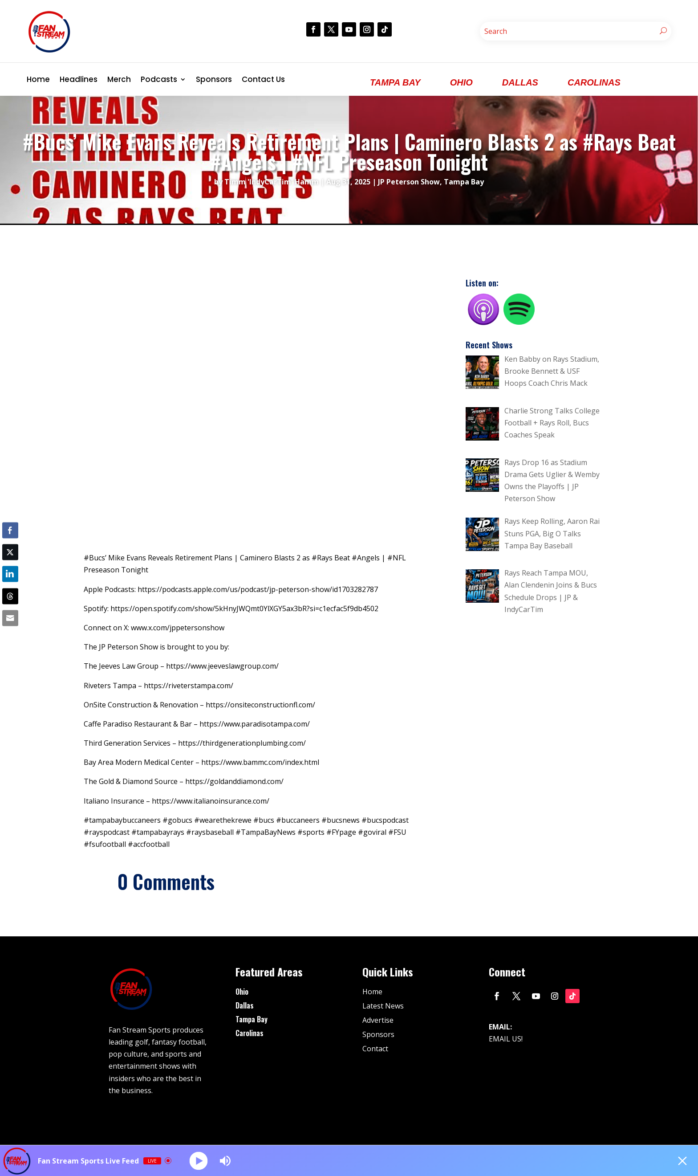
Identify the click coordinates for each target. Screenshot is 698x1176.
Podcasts (159, 79)
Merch (119, 79)
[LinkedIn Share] (10, 574)
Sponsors (214, 79)
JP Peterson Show (409, 182)
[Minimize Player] (682, 1161)
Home (38, 79)
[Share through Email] (10, 618)
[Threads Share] (10, 596)
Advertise (378, 1020)
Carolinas (249, 1033)
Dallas (244, 1005)
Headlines (78, 79)
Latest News (383, 1006)
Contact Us (263, 79)
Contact (375, 1049)
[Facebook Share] (10, 531)
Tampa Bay (464, 182)
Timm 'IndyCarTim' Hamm (271, 182)
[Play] (198, 1160)
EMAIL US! (506, 1039)
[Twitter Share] (10, 552)
